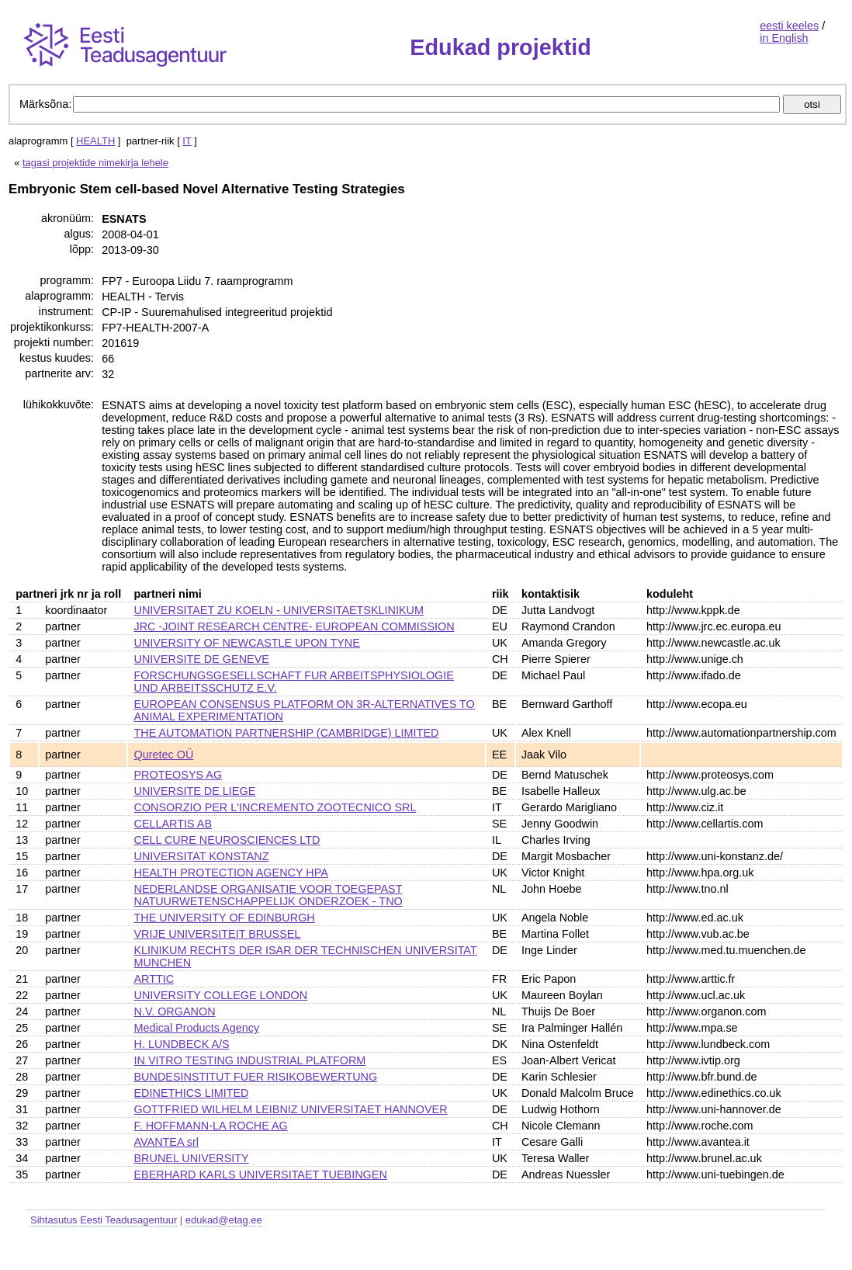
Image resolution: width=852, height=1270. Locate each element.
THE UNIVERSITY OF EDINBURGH (224, 917)
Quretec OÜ (164, 754)
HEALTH (95, 141)
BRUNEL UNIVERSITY (191, 1158)
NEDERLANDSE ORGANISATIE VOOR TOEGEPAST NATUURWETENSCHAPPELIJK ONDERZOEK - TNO (268, 895)
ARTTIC (154, 979)
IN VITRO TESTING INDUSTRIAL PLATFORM (250, 1060)
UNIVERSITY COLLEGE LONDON (221, 995)
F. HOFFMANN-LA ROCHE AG (211, 1125)
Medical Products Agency (197, 1028)
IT (186, 141)
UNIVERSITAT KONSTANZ (201, 856)
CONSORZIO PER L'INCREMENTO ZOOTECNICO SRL (275, 807)
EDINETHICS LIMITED (191, 1093)
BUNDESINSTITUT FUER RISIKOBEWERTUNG (256, 1076)
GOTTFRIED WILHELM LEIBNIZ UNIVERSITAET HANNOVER (291, 1109)
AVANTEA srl (166, 1142)
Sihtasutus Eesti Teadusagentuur (103, 1220)
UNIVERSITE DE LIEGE (195, 791)
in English (784, 38)
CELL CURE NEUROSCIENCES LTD (227, 840)
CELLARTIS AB (173, 823)
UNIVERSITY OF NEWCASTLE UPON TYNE (247, 643)
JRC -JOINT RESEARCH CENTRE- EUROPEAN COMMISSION (294, 626)
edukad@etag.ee (223, 1220)
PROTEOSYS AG (178, 775)
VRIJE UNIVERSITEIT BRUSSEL (217, 934)
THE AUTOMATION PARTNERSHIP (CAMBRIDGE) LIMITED (286, 733)
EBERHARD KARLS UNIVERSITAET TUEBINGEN (260, 1174)
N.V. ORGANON (175, 1011)
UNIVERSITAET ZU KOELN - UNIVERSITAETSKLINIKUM (279, 610)
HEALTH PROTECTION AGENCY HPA (231, 872)
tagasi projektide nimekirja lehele (95, 162)
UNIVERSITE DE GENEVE (201, 659)
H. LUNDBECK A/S (182, 1044)
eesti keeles (789, 25)
